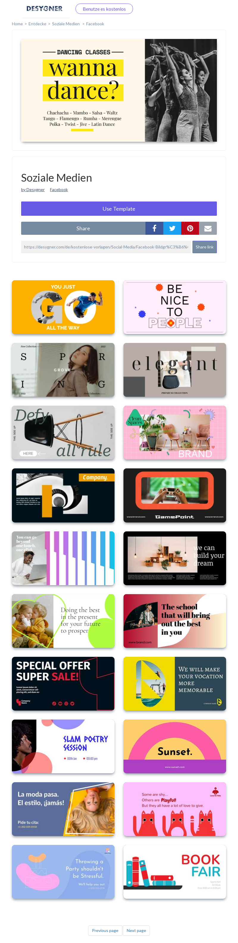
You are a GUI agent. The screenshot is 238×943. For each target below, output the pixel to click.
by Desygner (33, 189)
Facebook (95, 23)
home (17, 23)
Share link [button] (205, 246)
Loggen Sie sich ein (46, 8)
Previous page (105, 930)
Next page (136, 930)
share (83, 228)
